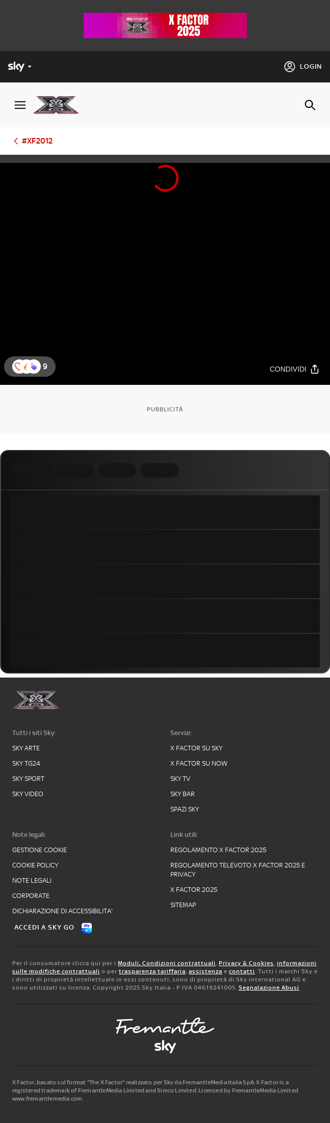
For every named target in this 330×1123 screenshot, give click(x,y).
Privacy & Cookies (246, 963)
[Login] (303, 67)
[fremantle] (165, 1026)
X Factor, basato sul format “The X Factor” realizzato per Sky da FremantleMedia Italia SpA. (133, 1082)
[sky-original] (165, 1046)
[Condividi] (295, 369)
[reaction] (34, 366)
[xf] (60, 105)
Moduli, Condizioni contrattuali (167, 963)
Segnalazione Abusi (269, 987)
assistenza (205, 971)
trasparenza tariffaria (152, 971)
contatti (242, 971)
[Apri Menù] (20, 105)
